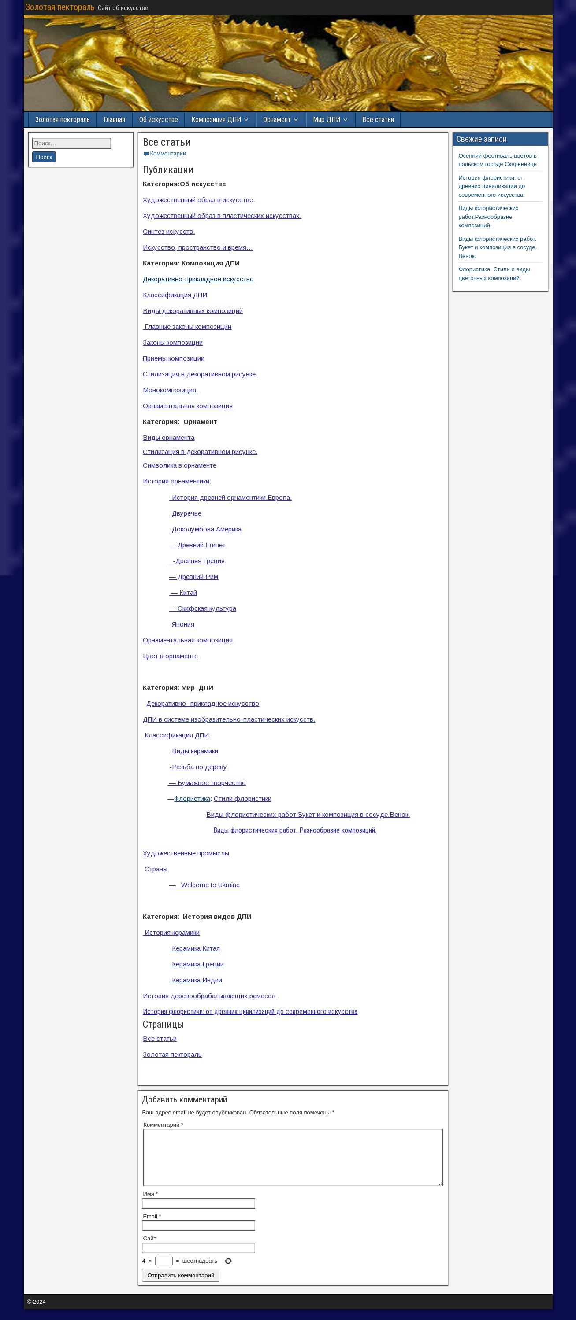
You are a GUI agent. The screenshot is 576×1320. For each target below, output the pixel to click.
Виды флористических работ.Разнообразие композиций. (488, 217)
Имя (150, 1204)
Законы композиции (173, 342)
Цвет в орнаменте (170, 656)
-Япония (181, 624)
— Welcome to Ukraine (204, 885)
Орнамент (277, 119)
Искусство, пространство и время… (198, 247)
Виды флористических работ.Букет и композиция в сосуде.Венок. (308, 814)
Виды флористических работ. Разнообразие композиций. (294, 830)
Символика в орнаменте (179, 465)
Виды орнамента (168, 437)
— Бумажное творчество (206, 782)
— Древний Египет (197, 545)
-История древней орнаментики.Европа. (230, 497)
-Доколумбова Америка (205, 529)
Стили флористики (242, 798)
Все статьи (378, 119)
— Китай (183, 592)
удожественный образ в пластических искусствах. (224, 215)
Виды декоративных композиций (193, 310)
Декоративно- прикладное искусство (202, 703)
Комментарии (168, 153)
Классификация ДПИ (175, 295)
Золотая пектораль (60, 7)
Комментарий (163, 1124)
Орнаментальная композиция (188, 405)
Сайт (149, 1249)
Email (152, 1227)
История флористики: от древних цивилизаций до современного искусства (491, 186)
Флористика (192, 798)
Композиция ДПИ (216, 119)
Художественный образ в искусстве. (199, 199)
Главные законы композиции (187, 326)
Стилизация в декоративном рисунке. (200, 374)
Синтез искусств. (169, 231)
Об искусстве (158, 119)
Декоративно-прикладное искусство (198, 279)
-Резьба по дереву (198, 767)
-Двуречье (185, 513)
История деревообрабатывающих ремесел (209, 995)
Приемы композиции (173, 358)
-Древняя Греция (196, 560)
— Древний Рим (193, 576)
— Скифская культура (202, 608)
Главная (114, 119)
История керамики (171, 932)
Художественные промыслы (186, 853)
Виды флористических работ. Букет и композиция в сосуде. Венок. (497, 247)
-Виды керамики (193, 751)
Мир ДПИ (326, 119)
